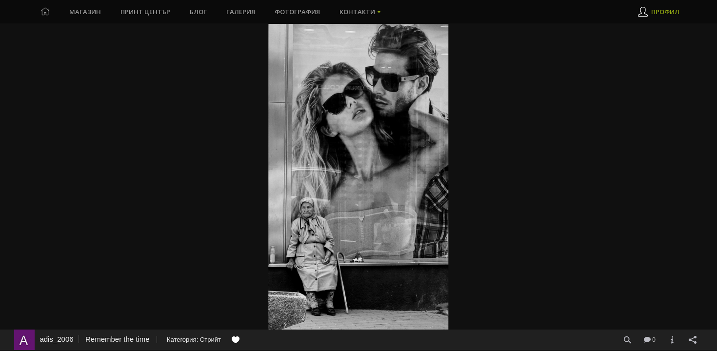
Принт (145, 11)
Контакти (357, 11)
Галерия (240, 11)
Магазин (85, 11)
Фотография (297, 11)
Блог (198, 11)
